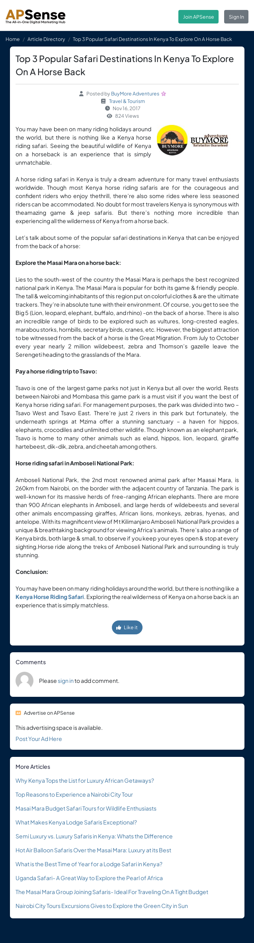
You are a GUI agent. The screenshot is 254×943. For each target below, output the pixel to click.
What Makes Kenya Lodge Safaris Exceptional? (76, 822)
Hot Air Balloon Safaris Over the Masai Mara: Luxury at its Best (93, 850)
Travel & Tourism (127, 101)
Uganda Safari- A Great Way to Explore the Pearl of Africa (89, 877)
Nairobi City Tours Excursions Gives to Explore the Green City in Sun (102, 905)
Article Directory (46, 39)
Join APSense (198, 17)
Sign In (236, 17)
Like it (127, 627)
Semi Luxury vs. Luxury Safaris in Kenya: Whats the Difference (94, 836)
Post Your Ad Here (39, 738)
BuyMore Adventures (135, 93)
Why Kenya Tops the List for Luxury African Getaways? (85, 780)
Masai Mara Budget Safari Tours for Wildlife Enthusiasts (86, 808)
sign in (66, 680)
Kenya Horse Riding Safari (50, 596)
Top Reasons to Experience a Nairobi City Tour (74, 794)
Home (13, 39)
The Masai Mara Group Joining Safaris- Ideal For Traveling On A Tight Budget (112, 891)
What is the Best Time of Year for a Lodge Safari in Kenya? (89, 863)
